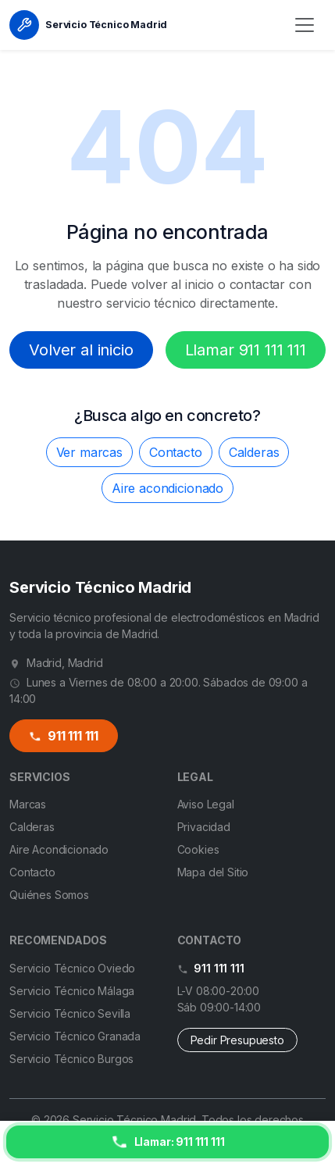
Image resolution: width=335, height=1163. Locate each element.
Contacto (175, 452)
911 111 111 (63, 736)
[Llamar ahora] (167, 1142)
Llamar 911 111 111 (245, 350)
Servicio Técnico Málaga (71, 990)
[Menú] (304, 25)
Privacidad (203, 826)
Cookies (198, 849)
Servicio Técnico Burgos (71, 1058)
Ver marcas (89, 452)
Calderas (254, 452)
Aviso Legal (205, 804)
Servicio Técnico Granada (75, 1036)
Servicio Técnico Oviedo (72, 968)
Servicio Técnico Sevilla (69, 1013)
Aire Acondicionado (59, 849)
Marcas (27, 804)
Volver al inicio (81, 350)
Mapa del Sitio (213, 872)
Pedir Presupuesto (237, 1040)
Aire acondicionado (167, 488)
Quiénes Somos (49, 894)
